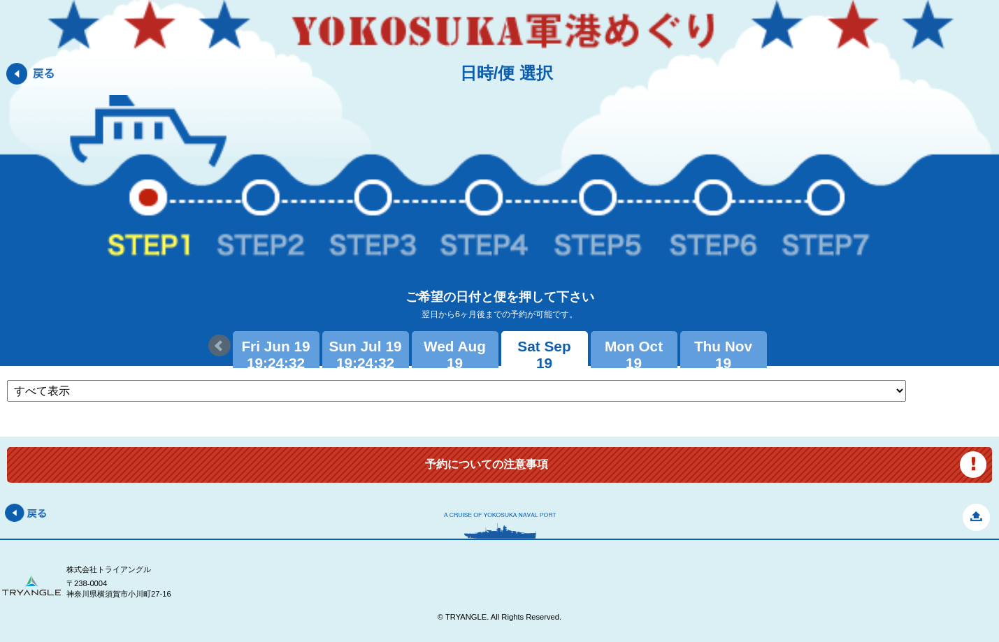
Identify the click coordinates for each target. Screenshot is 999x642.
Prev (219, 346)
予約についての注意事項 (486, 464)
